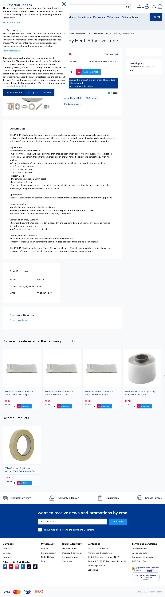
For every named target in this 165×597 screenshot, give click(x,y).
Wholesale (113, 17)
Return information (71, 557)
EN (156, 17)
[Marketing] (4, 30)
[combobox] (85, 7)
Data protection (139, 548)
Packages (99, 17)
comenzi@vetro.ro (96, 565)
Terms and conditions (142, 557)
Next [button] (164, 375)
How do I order (69, 548)
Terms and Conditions (83, 529)
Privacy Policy (21, 86)
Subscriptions (130, 17)
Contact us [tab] (94, 543)
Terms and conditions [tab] (144, 543)
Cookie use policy (140, 552)
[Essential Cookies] (4, 5)
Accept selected (14, 92)
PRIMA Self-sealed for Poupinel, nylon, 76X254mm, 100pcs (99, 393)
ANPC (135, 561)
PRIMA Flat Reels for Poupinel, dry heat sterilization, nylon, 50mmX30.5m (140, 393)
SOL (145, 561)
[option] (102, 379)
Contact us (93, 569)
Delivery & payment (72, 552)
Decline (48, 92)
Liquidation (84, 17)
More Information (11, 22)
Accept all (33, 92)
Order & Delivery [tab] (72, 543)
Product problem (72, 104)
